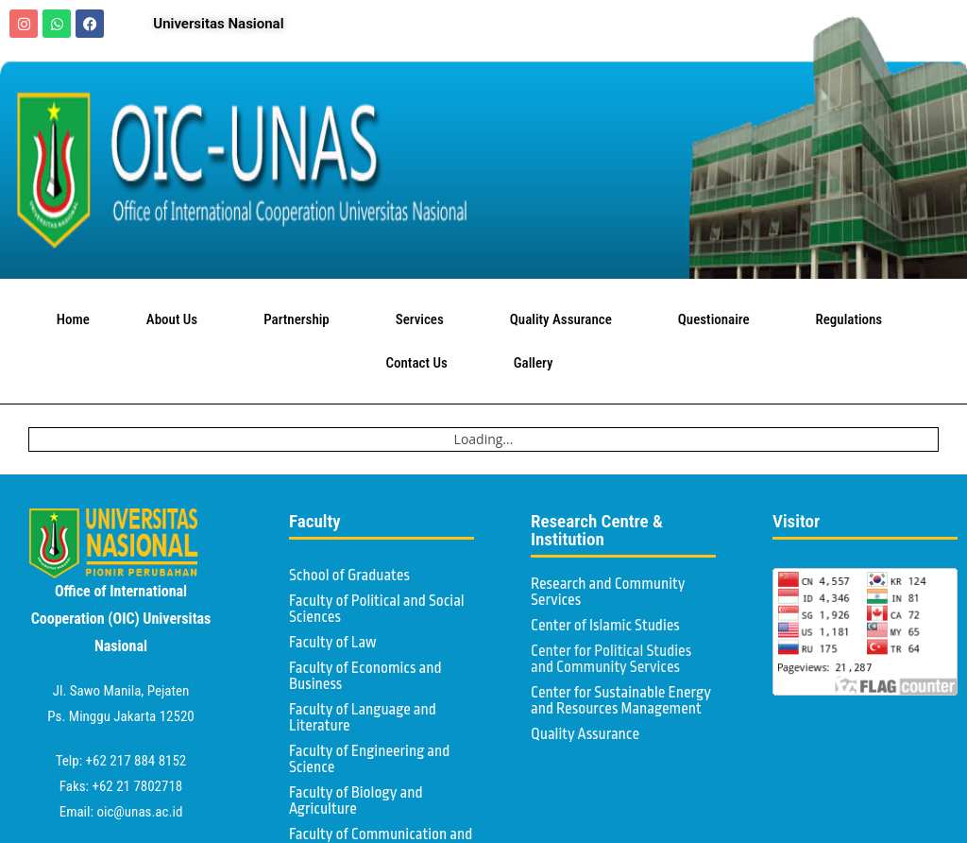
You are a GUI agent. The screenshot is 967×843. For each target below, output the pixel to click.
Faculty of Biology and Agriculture (356, 800)
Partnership (301, 319)
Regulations (854, 319)
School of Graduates (349, 575)
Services (424, 319)
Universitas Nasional (218, 23)
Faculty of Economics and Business (365, 676)
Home (73, 319)
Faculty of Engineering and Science (369, 759)
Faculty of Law (333, 642)
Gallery (538, 362)
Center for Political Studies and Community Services (611, 659)
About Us (176, 319)
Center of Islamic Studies (605, 625)
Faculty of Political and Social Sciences (377, 609)
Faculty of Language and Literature (362, 717)
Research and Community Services (608, 592)
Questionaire (718, 319)
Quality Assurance (565, 319)
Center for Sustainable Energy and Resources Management (621, 700)
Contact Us (421, 362)
